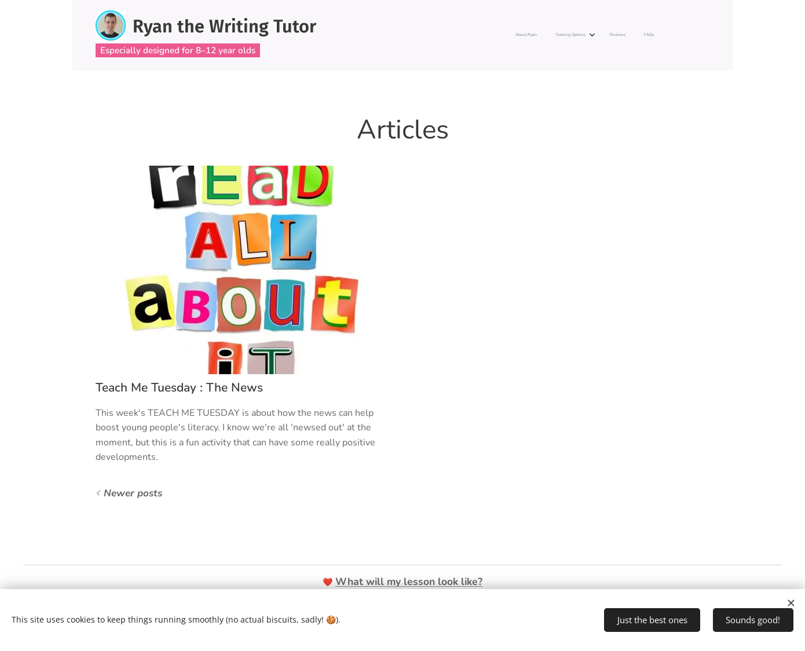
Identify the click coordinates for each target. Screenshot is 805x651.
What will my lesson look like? (408, 581)
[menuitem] (596, 35)
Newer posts (133, 493)
